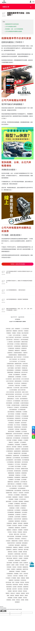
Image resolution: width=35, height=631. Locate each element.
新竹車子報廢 (8, 486)
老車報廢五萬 (14, 529)
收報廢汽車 (8, 564)
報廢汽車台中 (26, 540)
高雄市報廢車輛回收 (10, 370)
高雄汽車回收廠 (8, 582)
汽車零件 (20, 573)
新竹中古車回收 (8, 556)
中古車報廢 (8, 405)
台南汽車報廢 (26, 547)
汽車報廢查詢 (26, 330)
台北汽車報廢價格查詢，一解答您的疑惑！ (16, 290)
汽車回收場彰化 (17, 538)
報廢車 (8, 595)
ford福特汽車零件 (10, 346)
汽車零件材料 (25, 573)
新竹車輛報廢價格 (11, 512)
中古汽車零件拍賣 (17, 383)
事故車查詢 (27, 582)
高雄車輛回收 (20, 440)
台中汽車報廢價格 (17, 494)
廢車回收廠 (25, 551)
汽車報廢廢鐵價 (17, 431)
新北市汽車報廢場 (18, 466)
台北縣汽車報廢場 (17, 516)
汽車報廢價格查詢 (9, 547)
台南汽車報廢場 (24, 512)
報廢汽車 (27, 593)
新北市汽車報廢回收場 (24, 457)
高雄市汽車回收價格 (10, 536)
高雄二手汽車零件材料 (10, 337)
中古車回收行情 (9, 400)
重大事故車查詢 (11, 560)
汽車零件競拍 (15, 575)
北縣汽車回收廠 (24, 420)
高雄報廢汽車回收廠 (10, 468)
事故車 (13, 582)
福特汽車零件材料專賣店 (10, 394)
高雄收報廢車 (16, 442)
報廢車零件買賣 (9, 330)
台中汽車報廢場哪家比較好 (24, 455)
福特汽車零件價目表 (18, 394)
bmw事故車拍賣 (24, 335)
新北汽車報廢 (26, 556)
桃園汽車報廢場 (8, 501)
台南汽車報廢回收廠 (10, 418)
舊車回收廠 (14, 532)
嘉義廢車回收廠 (23, 545)
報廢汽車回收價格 (11, 431)
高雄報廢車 (10, 591)
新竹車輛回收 (14, 440)
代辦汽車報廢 (14, 446)
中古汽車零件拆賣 (25, 381)
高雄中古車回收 (23, 534)
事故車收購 (17, 582)
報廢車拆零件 (15, 558)
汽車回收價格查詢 (24, 464)
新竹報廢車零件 (23, 527)
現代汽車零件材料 (10, 339)
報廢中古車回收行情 (24, 400)
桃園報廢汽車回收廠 (24, 468)
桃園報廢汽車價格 (15, 540)
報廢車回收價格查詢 (18, 381)
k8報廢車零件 (25, 352)
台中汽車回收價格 (10, 470)
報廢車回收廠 (20, 549)
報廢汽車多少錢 (10, 505)
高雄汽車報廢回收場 (11, 411)
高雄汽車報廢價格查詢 (23, 398)
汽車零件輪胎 (17, 429)
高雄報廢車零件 (9, 549)
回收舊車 (20, 562)
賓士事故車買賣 (24, 427)
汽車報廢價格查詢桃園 (9, 490)
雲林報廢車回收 (24, 516)
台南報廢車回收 (9, 523)
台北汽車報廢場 (15, 501)
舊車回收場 (25, 591)
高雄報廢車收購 (11, 527)
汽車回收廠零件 (17, 422)
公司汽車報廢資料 (23, 442)
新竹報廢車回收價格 (17, 470)
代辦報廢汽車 (19, 446)
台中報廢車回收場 (11, 348)
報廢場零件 (8, 593)
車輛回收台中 (11, 442)
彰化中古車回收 (15, 556)
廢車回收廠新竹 (17, 545)
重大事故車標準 (11, 429)
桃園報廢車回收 (25, 567)
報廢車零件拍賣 (25, 569)
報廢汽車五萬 (15, 591)
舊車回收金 (18, 599)
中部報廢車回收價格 (17, 427)
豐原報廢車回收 (11, 350)
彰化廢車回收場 (16, 481)
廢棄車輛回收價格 (17, 372)
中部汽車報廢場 (10, 424)
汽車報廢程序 (21, 497)
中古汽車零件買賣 (16, 387)
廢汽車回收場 (14, 525)
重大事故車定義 (23, 580)
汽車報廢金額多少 (24, 383)
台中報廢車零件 (24, 514)
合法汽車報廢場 (8, 497)
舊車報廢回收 (9, 599)
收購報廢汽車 (15, 549)
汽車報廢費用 (20, 529)
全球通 (12, 328)
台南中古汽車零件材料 (10, 381)
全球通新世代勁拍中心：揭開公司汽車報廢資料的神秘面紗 (19, 281)
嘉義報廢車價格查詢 (17, 451)
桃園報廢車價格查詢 (25, 451)
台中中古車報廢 (11, 466)
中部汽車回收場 (17, 416)
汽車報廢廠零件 (11, 479)
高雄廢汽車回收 (9, 387)
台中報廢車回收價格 (17, 346)
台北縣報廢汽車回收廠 (24, 405)
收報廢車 (12, 564)
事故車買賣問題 (9, 586)
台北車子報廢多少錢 (23, 481)
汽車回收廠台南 (11, 422)
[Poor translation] (5, 611)
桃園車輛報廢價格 (18, 512)
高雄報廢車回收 (25, 586)
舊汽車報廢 (15, 597)
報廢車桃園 (17, 595)
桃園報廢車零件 (17, 350)
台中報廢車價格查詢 (9, 451)
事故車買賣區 (26, 584)
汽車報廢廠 (20, 551)
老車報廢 (16, 564)
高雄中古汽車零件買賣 (21, 389)
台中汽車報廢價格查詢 (16, 400)
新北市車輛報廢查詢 (16, 374)
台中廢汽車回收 (11, 385)
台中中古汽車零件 (26, 394)
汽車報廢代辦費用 (23, 429)
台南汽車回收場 (24, 536)
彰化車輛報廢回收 (10, 477)
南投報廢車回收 (17, 348)
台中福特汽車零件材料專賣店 (18, 433)
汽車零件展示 (9, 575)
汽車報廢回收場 (17, 505)
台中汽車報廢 (23, 475)
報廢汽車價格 (26, 549)
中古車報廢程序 (23, 385)
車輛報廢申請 (9, 529)
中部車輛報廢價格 (24, 424)
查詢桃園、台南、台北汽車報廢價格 (14, 29)
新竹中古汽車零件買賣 (10, 392)
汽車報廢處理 (17, 571)
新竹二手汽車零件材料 (21, 359)
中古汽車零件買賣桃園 (13, 389)
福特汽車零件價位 (25, 435)
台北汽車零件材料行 (10, 435)
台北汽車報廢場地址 (10, 462)
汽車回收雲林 (21, 492)
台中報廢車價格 (10, 516)
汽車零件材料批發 (25, 337)
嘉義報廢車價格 (19, 569)
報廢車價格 (23, 593)
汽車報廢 (8, 569)
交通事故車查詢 (17, 560)
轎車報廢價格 (10, 597)
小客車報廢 (10, 374)
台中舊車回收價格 (25, 365)
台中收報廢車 (25, 440)
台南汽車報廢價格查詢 (21, 488)
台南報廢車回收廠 (16, 455)
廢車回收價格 (20, 586)
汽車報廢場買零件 (18, 418)
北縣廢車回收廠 (8, 457)
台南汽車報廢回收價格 (23, 407)
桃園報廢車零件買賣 (17, 453)
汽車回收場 (14, 567)
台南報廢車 (20, 558)
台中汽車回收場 (17, 468)
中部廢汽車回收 (17, 385)
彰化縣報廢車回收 (9, 455)
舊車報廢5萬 (20, 525)
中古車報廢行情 (16, 407)
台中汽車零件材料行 (22, 499)
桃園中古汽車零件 (25, 392)
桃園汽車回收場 (23, 503)
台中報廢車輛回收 (18, 376)
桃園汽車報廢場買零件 (10, 416)
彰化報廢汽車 (21, 540)
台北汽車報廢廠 (23, 479)
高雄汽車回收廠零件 (17, 341)
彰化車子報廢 (14, 486)
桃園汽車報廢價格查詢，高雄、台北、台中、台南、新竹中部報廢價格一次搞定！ (19, 309)
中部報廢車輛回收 (25, 370)
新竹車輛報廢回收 (11, 444)
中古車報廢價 (25, 411)
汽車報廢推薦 (25, 558)
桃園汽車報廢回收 (18, 462)
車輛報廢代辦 (11, 580)
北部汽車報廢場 (25, 446)
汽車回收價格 (19, 567)
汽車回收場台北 (23, 538)
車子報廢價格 (25, 525)
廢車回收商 (20, 591)
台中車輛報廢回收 (17, 503)
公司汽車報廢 (9, 440)
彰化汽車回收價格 (25, 418)
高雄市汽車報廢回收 (17, 459)
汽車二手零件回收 (17, 424)
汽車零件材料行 (25, 363)
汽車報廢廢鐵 (16, 573)
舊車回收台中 (21, 556)
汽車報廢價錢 (23, 571)
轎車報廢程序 (17, 602)
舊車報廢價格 (11, 499)
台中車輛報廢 (10, 503)
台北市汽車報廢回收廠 (16, 457)
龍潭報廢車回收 (24, 348)
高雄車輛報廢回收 (17, 477)
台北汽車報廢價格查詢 (13, 488)
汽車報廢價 (16, 499)
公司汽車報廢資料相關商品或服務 (13, 31)
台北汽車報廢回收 (17, 510)
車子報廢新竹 (20, 486)
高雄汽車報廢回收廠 (17, 490)
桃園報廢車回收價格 (18, 363)
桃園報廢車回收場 (25, 346)
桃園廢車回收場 (10, 481)
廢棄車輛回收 (21, 501)
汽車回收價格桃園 (18, 536)
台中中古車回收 (17, 464)
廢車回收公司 (13, 593)
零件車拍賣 (25, 597)
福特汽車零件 (24, 396)
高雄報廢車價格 (11, 521)
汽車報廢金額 (20, 532)
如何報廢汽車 (25, 562)
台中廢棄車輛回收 (18, 370)
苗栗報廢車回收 (17, 527)
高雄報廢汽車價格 (9, 492)
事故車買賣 (21, 584)
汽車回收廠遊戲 (17, 444)
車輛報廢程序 (21, 547)
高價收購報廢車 (15, 497)
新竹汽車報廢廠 (17, 479)
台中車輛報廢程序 (24, 505)
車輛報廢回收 (15, 547)
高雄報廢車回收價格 (9, 357)
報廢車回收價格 (10, 383)
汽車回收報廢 (9, 567)
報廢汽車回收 (20, 330)
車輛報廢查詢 (15, 330)
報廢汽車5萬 (9, 446)
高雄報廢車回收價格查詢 (13, 354)
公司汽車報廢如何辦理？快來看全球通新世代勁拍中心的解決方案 (19, 272)
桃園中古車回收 (16, 534)
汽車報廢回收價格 (24, 494)
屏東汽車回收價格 (18, 420)
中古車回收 (17, 398)
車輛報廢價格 (25, 523)
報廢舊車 (26, 595)
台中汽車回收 (24, 466)
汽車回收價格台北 (11, 464)
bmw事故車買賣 (10, 341)
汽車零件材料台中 (17, 339)
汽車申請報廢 (22, 564)
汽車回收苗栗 (26, 492)
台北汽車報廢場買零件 (9, 459)
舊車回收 (13, 599)
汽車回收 (26, 564)
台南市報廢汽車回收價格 (15, 405)
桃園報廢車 (15, 523)
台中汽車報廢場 (25, 486)
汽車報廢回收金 (17, 475)
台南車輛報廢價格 (24, 510)
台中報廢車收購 (17, 514)
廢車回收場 (15, 551)
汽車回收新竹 (8, 540)
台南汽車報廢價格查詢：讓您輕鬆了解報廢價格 (17, 299)
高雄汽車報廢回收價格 (13, 409)
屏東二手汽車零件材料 (13, 359)
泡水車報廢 (14, 586)
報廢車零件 (22, 595)
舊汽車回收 (10, 532)
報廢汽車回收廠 (9, 558)
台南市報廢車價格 (25, 470)
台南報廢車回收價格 (10, 363)
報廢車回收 (12, 595)
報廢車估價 (25, 532)
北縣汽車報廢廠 (24, 453)
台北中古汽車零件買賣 (16, 335)
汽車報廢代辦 (26, 497)
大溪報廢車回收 (9, 352)
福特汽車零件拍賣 (24, 372)
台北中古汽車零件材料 (13, 361)
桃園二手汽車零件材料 (17, 357)
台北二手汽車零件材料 (21, 361)
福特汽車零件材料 (18, 392)
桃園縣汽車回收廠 (24, 341)
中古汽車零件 (24, 376)
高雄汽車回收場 (23, 422)
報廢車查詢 (18, 593)
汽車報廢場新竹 (23, 560)
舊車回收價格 (20, 523)
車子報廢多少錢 (10, 407)
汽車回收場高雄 (11, 538)
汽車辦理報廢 (21, 575)
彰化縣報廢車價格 (10, 573)
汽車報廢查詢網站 (18, 411)
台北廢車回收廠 (11, 545)
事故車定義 (22, 582)
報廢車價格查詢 (17, 521)
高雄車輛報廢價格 (11, 514)
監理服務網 (17, 319)
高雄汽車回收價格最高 (24, 339)
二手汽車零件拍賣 (18, 365)
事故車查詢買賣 (15, 584)
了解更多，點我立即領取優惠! (17, 264)
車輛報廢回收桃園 (9, 433)
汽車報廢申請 (13, 569)
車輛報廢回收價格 (24, 477)
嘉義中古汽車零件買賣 (24, 387)
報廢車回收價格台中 (10, 398)
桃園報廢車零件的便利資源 (12, 24)
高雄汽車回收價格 (25, 462)
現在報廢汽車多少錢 (25, 490)
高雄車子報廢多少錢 (10, 365)
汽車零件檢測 (10, 494)
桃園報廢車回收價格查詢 (22, 354)
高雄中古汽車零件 (18, 396)
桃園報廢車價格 (11, 571)
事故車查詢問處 (9, 584)
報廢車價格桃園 (11, 475)
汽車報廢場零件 (17, 328)
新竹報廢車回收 (23, 521)
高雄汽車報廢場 (9, 562)
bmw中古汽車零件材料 (25, 328)
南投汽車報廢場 (15, 562)
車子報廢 (25, 575)
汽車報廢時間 (25, 529)
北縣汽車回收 (10, 453)
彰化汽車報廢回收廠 (25, 459)
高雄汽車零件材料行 (18, 337)
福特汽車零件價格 (11, 396)
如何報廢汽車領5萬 (17, 435)
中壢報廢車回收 (23, 350)
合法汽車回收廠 (24, 431)
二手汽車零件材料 (25, 357)
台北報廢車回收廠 (10, 510)
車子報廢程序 (9, 525)
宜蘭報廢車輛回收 (10, 372)
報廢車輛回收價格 (11, 376)
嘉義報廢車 (20, 597)
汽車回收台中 (15, 492)
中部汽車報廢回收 (11, 420)
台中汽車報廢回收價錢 (21, 409)
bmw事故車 (10, 335)
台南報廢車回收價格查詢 (18, 352)
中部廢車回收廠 (26, 433)
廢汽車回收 (11, 534)
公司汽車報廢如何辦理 (10, 26)
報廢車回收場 (10, 551)
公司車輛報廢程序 (24, 444)
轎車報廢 (26, 599)
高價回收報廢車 (10, 427)
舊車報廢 (22, 599)
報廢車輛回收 (26, 501)
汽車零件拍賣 (8, 328)
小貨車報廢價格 (23, 374)
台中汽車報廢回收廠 (24, 416)
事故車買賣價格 (17, 580)
